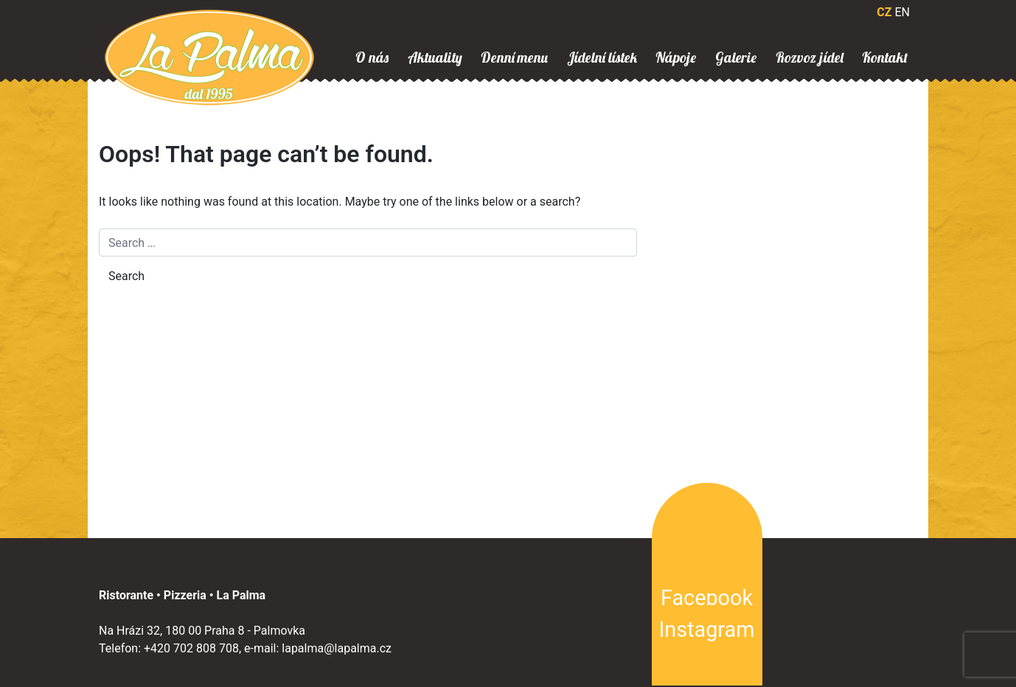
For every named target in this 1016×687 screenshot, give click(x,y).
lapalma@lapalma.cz (337, 648)
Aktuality (435, 57)
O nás (372, 57)
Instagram (707, 629)
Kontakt (885, 57)
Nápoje (675, 57)
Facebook (707, 597)
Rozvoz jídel (809, 57)
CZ (884, 12)
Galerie (735, 57)
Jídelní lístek (602, 57)
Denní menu (514, 57)
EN (902, 12)
